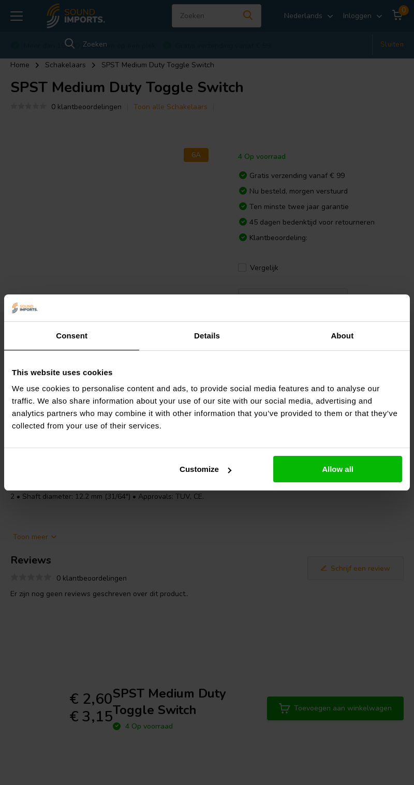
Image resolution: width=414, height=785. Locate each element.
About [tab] (342, 335)
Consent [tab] (71, 335)
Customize (205, 469)
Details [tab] (207, 335)
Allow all (337, 469)
